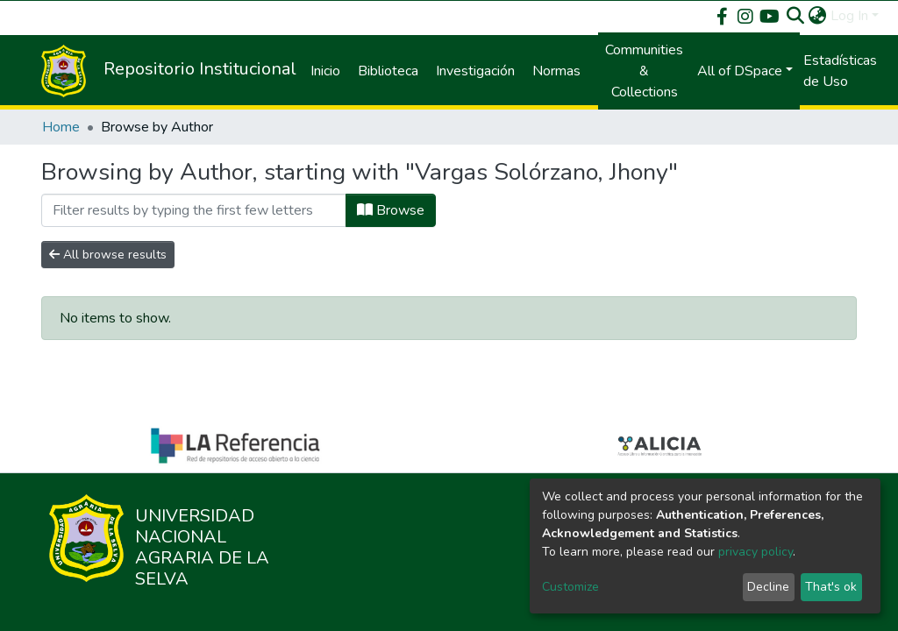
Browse (390, 210)
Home (61, 127)
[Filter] (193, 210)
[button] (818, 15)
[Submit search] (796, 15)
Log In (849, 15)
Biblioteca (388, 71)
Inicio (325, 71)
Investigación (475, 71)
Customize (570, 586)
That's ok (831, 586)
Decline (768, 586)
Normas (556, 71)
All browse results (108, 254)
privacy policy (755, 551)
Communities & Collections (644, 71)
